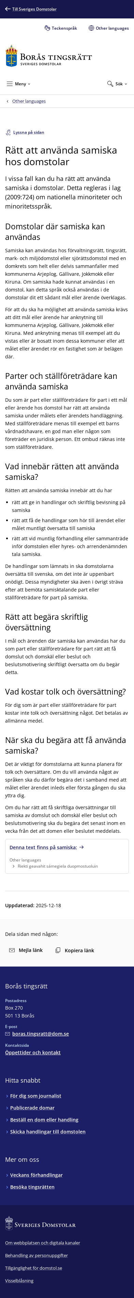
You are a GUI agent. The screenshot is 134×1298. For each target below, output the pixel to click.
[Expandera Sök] (117, 83)
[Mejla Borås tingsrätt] (37, 1034)
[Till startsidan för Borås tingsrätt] (48, 56)
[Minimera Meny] (18, 83)
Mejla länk (26, 950)
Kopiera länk (74, 950)
